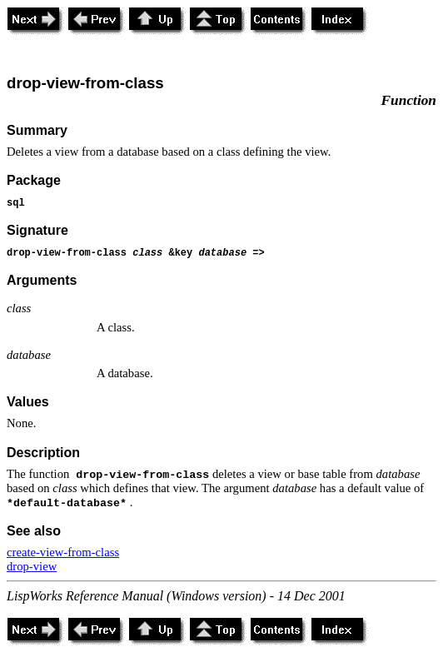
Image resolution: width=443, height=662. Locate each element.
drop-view (32, 566)
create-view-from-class (63, 552)
